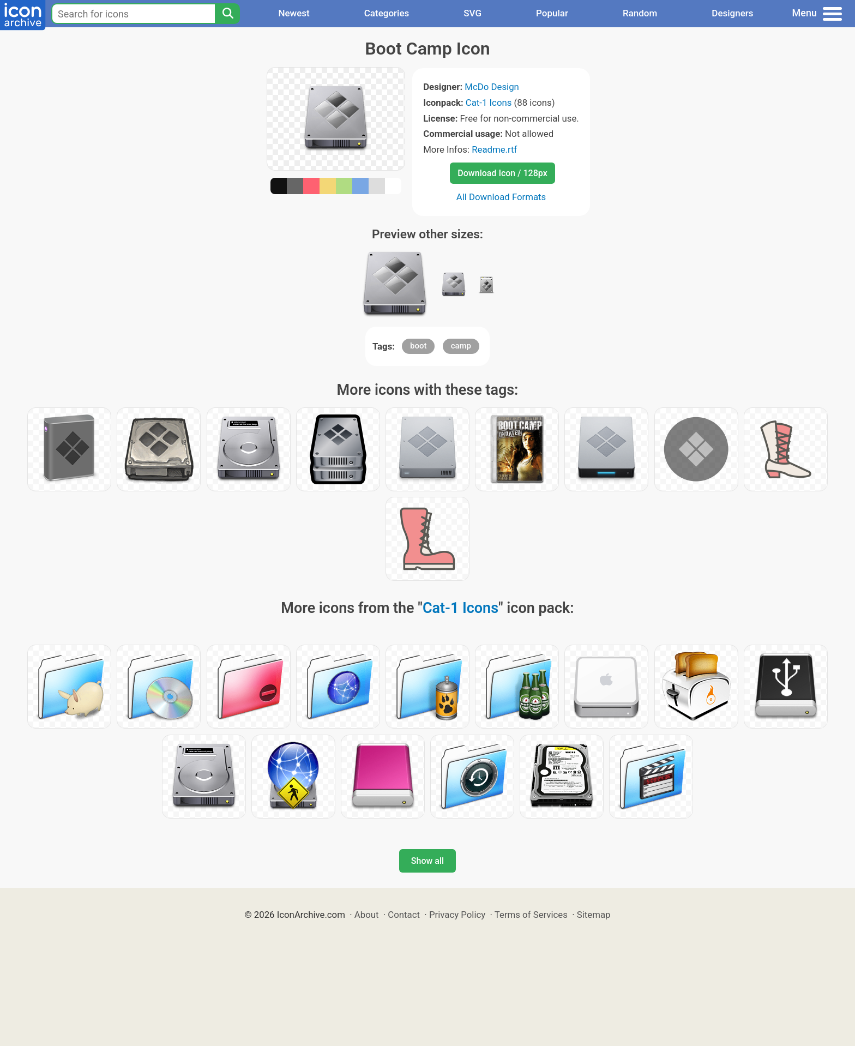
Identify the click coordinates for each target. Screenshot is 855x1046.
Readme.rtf (494, 149)
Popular (552, 13)
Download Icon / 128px (502, 173)
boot (418, 346)
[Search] (227, 13)
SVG (472, 13)
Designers (732, 13)
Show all (427, 861)
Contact (404, 914)
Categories (387, 13)
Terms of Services (531, 914)
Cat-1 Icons (489, 102)
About (366, 914)
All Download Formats (501, 196)
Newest (293, 13)
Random (640, 13)
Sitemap (594, 914)
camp (461, 346)
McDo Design (492, 86)
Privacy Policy (457, 914)
